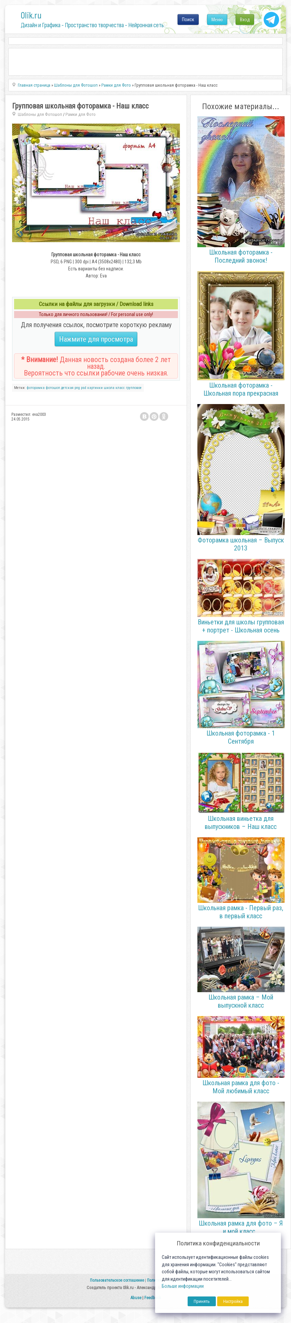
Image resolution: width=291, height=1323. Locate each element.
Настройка (233, 1301)
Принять (202, 1301)
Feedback (152, 1297)
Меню (217, 19)
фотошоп (53, 388)
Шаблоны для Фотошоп (40, 114)
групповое (134, 388)
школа (109, 388)
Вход (245, 19)
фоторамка (36, 388)
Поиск (188, 19)
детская (67, 388)
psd (83, 388)
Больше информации (183, 1286)
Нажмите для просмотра (96, 339)
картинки (95, 388)
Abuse (135, 1297)
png (77, 388)
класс (120, 388)
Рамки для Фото (80, 114)
